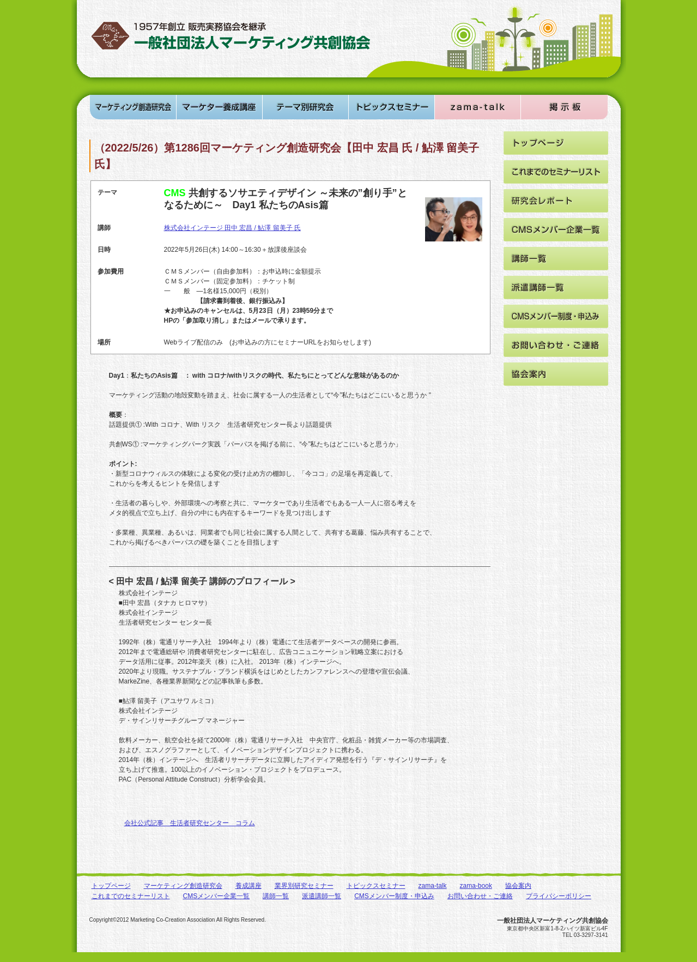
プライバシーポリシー (558, 896)
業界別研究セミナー (304, 886)
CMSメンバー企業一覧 (216, 896)
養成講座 (248, 886)
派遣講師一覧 (321, 896)
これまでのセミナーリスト (131, 896)
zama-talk (433, 886)
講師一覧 (276, 896)
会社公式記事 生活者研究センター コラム (189, 823)
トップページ (111, 886)
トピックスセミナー (376, 886)
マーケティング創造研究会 (183, 886)
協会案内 (518, 886)
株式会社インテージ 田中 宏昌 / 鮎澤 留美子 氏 (232, 228)
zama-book (476, 886)
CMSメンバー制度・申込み (394, 896)
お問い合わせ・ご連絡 (480, 896)
